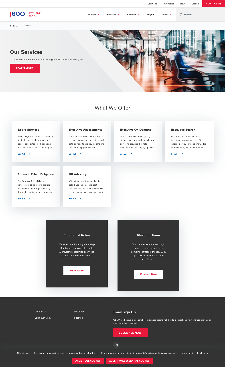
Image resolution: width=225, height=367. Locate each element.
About (165, 14)
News (183, 3)
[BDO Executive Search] (116, 345)
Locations (152, 3)
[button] (213, 3)
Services (92, 14)
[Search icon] (180, 14)
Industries (111, 14)
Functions (131, 14)
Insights (150, 14)
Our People (168, 3)
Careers (195, 3)
